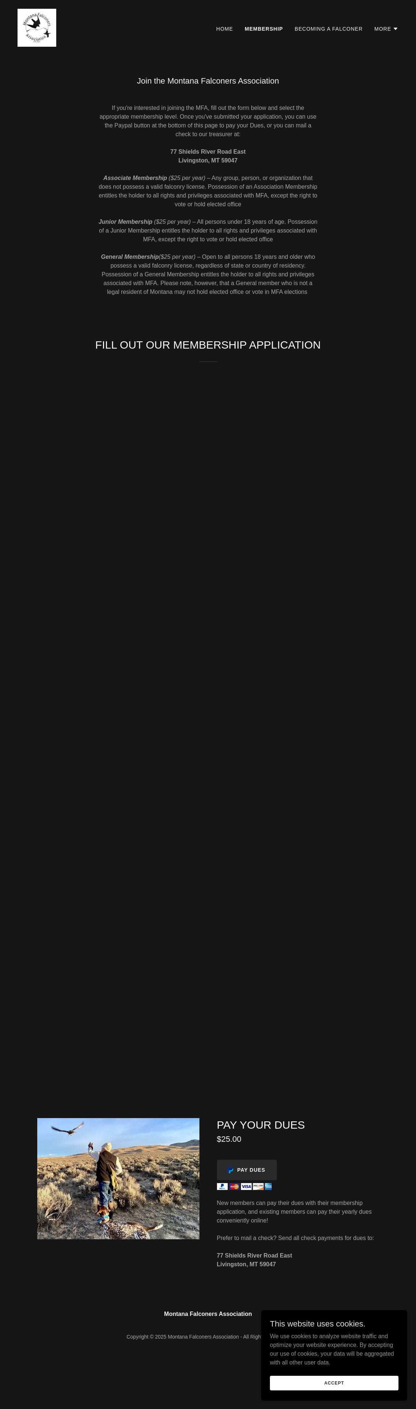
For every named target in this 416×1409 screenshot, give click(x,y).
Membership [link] (264, 29)
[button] (386, 28)
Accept (334, 1382)
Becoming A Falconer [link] (329, 29)
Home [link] (224, 29)
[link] (37, 27)
